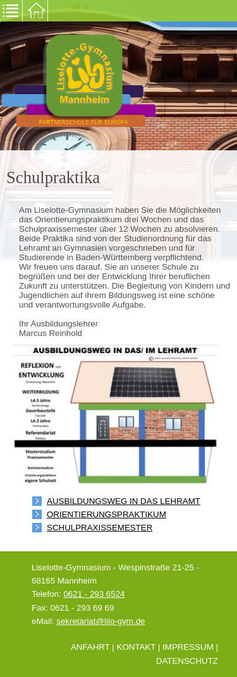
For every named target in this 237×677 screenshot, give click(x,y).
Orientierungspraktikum (106, 514)
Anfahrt (90, 647)
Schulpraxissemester (99, 527)
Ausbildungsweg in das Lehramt (123, 501)
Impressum (188, 647)
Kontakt (136, 647)
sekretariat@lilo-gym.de (100, 621)
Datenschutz (187, 661)
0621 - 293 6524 (94, 594)
